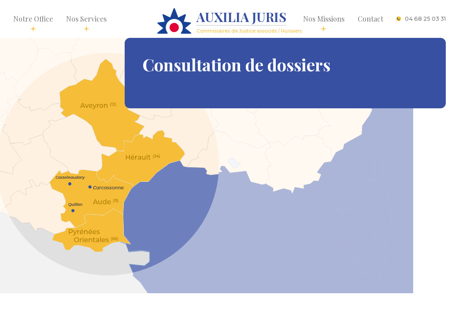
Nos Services (86, 23)
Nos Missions (323, 23)
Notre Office (33, 23)
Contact (370, 18)
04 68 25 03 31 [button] (421, 18)
